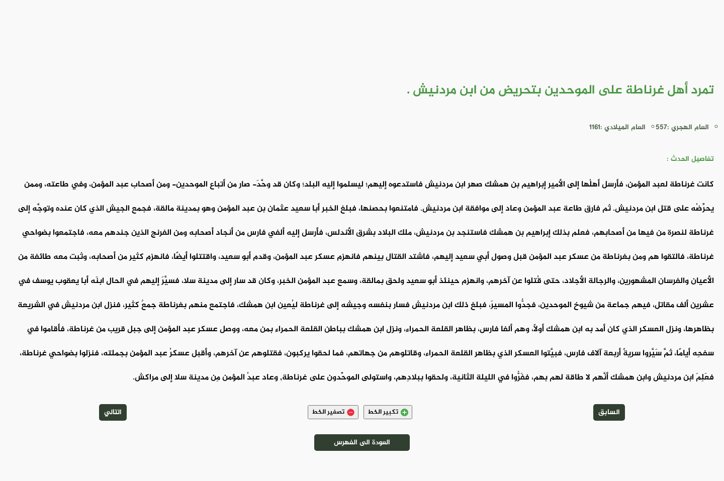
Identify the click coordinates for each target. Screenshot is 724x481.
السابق (609, 412)
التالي (113, 412)
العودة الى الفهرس (362, 442)
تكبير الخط (388, 412)
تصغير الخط (333, 412)
